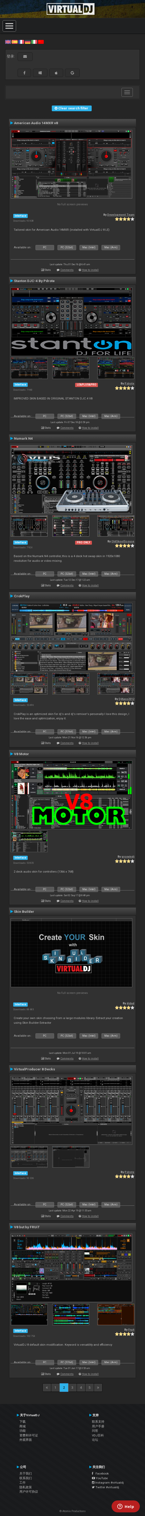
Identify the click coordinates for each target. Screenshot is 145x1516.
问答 (95, 1431)
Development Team (120, 214)
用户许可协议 (28, 1491)
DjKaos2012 (126, 699)
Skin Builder (24, 911)
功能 (22, 1431)
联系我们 (25, 1478)
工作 (22, 1482)
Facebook (100, 1473)
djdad (130, 1003)
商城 (22, 1426)
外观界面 (25, 1440)
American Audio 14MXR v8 (36, 123)
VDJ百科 (98, 1435)
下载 (22, 1421)
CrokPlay (22, 596)
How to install (90, 270)
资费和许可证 (28, 1435)
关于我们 (25, 1473)
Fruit (131, 1329)
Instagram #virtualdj (108, 1482)
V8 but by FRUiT (27, 1227)
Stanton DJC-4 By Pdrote (34, 281)
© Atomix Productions (73, 1511)
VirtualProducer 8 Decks (34, 1069)
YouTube (100, 1478)
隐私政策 (25, 1487)
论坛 (95, 1440)
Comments (67, 270)
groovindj (127, 856)
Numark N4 (23, 438)
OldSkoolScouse (122, 541)
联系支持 (98, 1421)
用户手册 (98, 1426)
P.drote (129, 383)
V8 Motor (21, 754)
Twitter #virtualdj (105, 1487)
